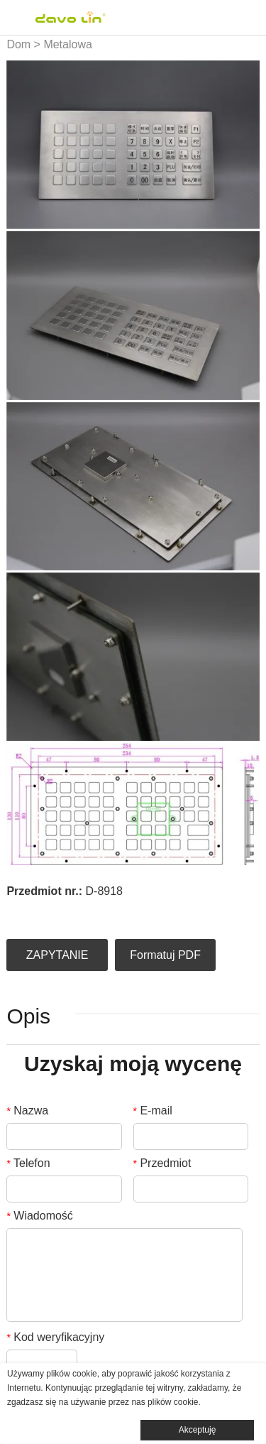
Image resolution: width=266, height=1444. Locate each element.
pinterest (86, 912)
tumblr (158, 912)
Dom (18, 44)
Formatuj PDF (165, 955)
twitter (62, 912)
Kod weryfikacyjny (55, 1337)
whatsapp (134, 912)
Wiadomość (39, 1216)
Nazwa (27, 1110)
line (110, 912)
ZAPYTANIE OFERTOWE (57, 960)
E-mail (152, 1110)
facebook (13, 912)
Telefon (28, 1163)
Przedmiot (162, 1163)
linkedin (38, 912)
